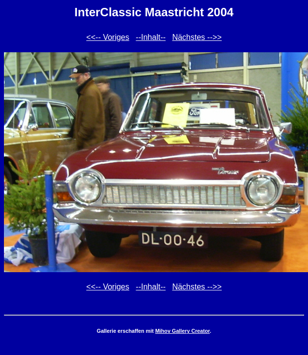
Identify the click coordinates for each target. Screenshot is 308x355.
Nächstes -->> (196, 37)
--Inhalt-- (151, 37)
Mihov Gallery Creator (182, 331)
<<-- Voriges (107, 37)
